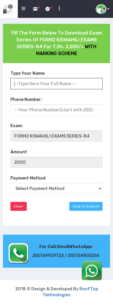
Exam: (16, 125)
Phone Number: (26, 99)
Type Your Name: (27, 73)
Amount (18, 152)
